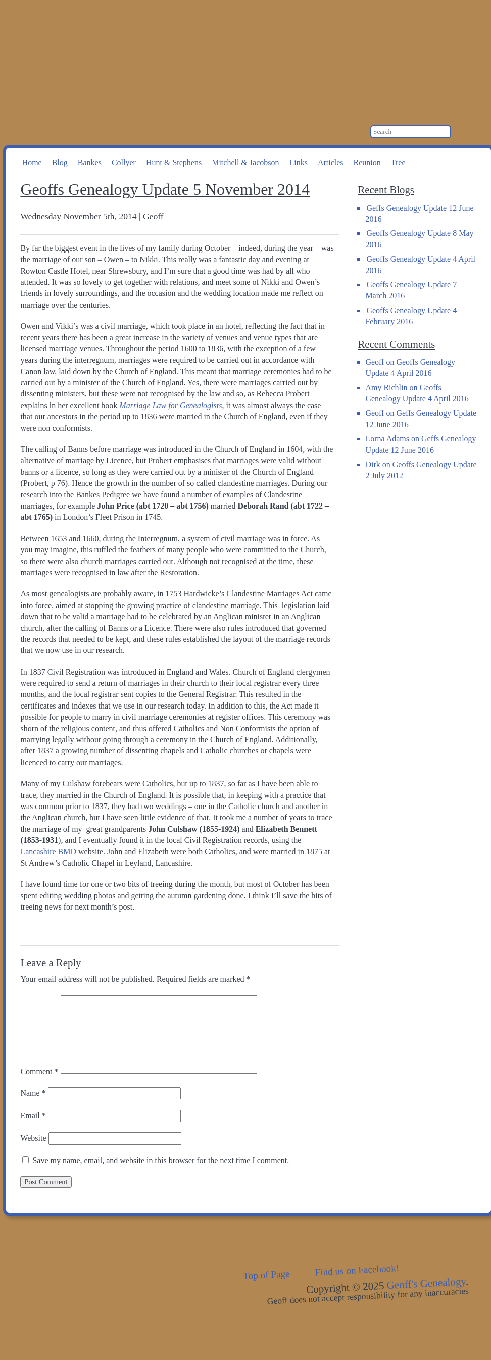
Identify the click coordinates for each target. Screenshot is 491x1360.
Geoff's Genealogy (137, 50)
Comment (39, 1071)
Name (32, 1093)
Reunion (367, 162)
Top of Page (266, 1274)
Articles (330, 162)
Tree (398, 162)
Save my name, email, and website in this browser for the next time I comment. (160, 1160)
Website (33, 1138)
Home (32, 162)
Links (298, 162)
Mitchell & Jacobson (245, 162)
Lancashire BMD (48, 851)
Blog (60, 162)
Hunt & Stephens (174, 162)
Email (32, 1115)
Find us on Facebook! (357, 1269)
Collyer (124, 162)
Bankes (90, 162)
